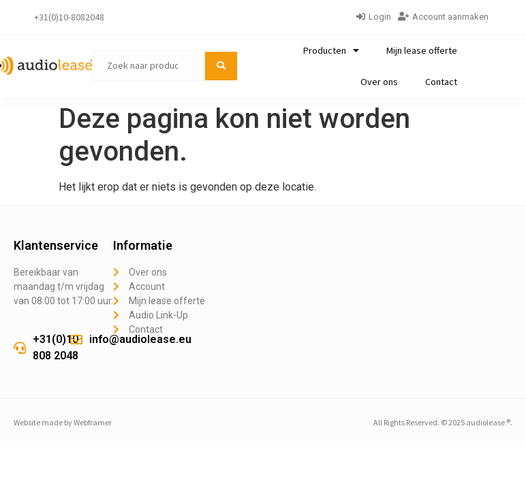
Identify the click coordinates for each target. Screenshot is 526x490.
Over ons (379, 82)
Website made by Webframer (63, 422)
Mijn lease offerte (421, 50)
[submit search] (221, 66)
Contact (441, 82)
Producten (331, 50)
